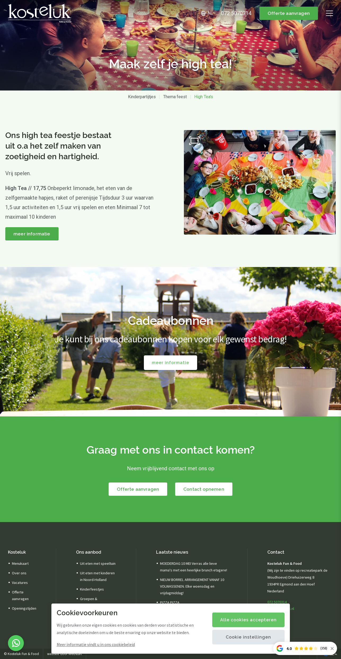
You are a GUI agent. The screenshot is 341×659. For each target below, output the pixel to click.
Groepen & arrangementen (92, 602)
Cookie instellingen (248, 637)
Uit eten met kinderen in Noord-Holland (97, 576)
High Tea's (203, 96)
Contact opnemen (203, 489)
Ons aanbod (88, 552)
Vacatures (20, 582)
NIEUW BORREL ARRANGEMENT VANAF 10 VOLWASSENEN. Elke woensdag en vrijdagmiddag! (192, 586)
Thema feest (175, 96)
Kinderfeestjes (92, 589)
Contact (275, 552)
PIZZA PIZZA (169, 602)
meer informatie (32, 233)
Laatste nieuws (172, 552)
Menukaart (20, 563)
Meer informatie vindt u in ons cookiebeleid (96, 644)
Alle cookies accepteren (248, 619)
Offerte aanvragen (289, 13)
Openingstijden (24, 608)
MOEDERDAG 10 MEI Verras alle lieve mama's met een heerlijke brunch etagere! (193, 566)
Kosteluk (17, 552)
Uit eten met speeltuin (98, 563)
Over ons (19, 573)
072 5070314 (277, 602)
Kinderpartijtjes (142, 96)
